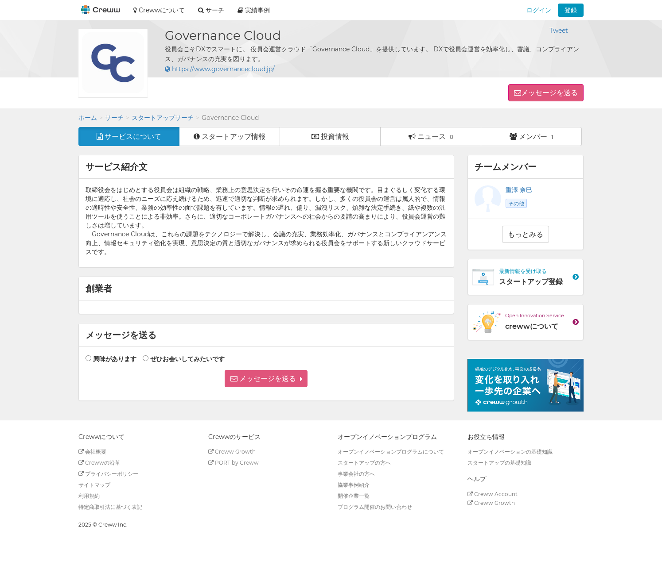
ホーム (87, 118)
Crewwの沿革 (99, 462)
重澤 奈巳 (519, 190)
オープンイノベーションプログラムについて (391, 451)
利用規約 (89, 496)
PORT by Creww (233, 462)
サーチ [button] (211, 10)
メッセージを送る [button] (549, 93)
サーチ (114, 118)
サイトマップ (94, 484)
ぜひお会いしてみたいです (187, 359)
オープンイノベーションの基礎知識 (510, 451)
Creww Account (492, 494)
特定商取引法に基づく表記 (110, 507)
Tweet (558, 31)
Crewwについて (159, 10)
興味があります (114, 359)
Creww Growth (232, 451)
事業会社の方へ (356, 473)
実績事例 (254, 10)
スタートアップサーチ (163, 118)
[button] (266, 378)
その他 (516, 203)
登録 (571, 10)
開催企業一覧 (354, 496)
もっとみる (525, 234)
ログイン (538, 10)
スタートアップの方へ (364, 462)
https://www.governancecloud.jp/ (220, 69)
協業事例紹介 (354, 484)
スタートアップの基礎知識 (499, 462)
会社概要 (92, 451)
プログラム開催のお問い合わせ (375, 507)
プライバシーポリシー (108, 473)
